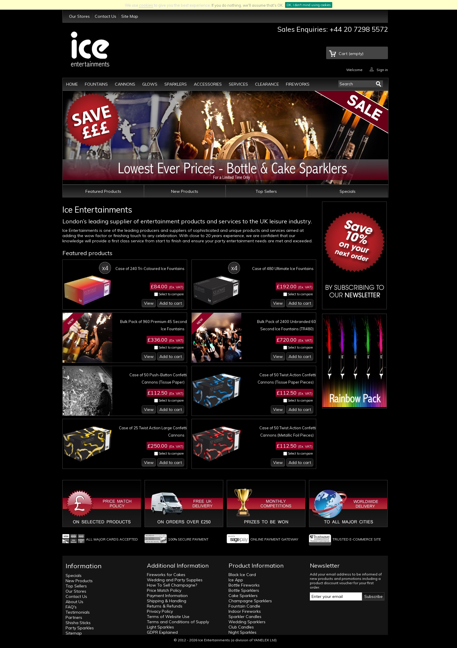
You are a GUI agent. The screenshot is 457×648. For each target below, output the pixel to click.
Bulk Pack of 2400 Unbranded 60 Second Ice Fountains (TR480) (286, 325)
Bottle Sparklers (243, 590)
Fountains (96, 84)
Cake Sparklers (243, 595)
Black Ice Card (242, 574)
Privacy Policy (160, 611)
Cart (351, 53)
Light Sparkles (160, 627)
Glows (149, 84)
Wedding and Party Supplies (175, 579)
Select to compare (171, 294)
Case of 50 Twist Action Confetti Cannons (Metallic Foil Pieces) (287, 431)
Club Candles (241, 627)
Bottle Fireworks (244, 585)
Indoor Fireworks (244, 611)
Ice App (235, 579)
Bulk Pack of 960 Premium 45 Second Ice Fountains (153, 325)
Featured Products (103, 191)
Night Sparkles (242, 632)
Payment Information (167, 595)
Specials (348, 191)
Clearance (267, 84)
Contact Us (105, 16)
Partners (74, 617)
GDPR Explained (162, 632)
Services (238, 84)
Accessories (208, 84)
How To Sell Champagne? (172, 585)
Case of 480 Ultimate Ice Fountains (283, 268)
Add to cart (170, 303)
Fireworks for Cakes (166, 574)
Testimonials (78, 612)
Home (72, 84)
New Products (184, 191)
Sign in (382, 69)
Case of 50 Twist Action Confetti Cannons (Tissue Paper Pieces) (287, 378)
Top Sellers (266, 191)
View (149, 303)
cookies (146, 5)
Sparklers (175, 84)
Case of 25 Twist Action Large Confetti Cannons (153, 431)
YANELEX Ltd (264, 640)
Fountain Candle (244, 606)
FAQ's (71, 607)
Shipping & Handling (166, 600)
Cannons (125, 84)
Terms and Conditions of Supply (178, 621)
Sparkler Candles (244, 616)
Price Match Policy (164, 590)
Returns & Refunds (164, 606)
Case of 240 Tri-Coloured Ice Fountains (149, 268)
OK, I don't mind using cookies (308, 5)
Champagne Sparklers (250, 600)
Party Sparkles (80, 628)
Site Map (129, 16)
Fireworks (298, 84)
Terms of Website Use (168, 616)
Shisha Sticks (78, 622)
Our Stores (79, 16)
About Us (74, 601)
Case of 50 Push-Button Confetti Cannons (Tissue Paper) (158, 378)
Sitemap (74, 633)
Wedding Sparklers (247, 621)
